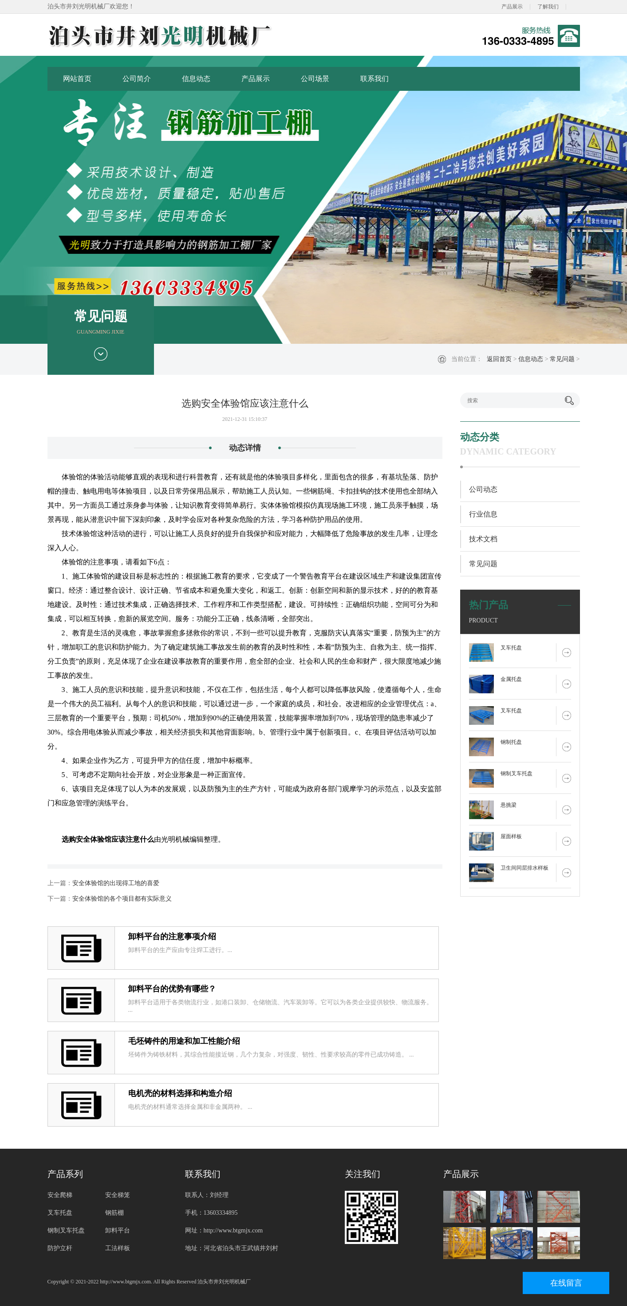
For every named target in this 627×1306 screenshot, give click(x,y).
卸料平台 (117, 1230)
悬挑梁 (509, 805)
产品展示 (512, 7)
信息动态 (196, 78)
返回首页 (499, 359)
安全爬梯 (59, 1195)
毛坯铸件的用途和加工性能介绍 (184, 1041)
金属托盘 (511, 679)
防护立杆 (59, 1248)
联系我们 (374, 78)
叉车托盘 (511, 648)
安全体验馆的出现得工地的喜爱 (115, 883)
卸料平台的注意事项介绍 (172, 936)
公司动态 (483, 489)
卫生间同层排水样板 (524, 868)
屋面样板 (511, 836)
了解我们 (548, 7)
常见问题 (562, 359)
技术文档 (483, 539)
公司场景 (315, 78)
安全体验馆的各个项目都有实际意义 (122, 898)
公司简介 (136, 78)
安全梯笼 (117, 1195)
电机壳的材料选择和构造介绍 (180, 1093)
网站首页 (77, 78)
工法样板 (117, 1248)
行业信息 (483, 514)
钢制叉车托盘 (516, 773)
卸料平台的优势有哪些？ (172, 988)
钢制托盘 (511, 742)
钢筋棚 (114, 1212)
